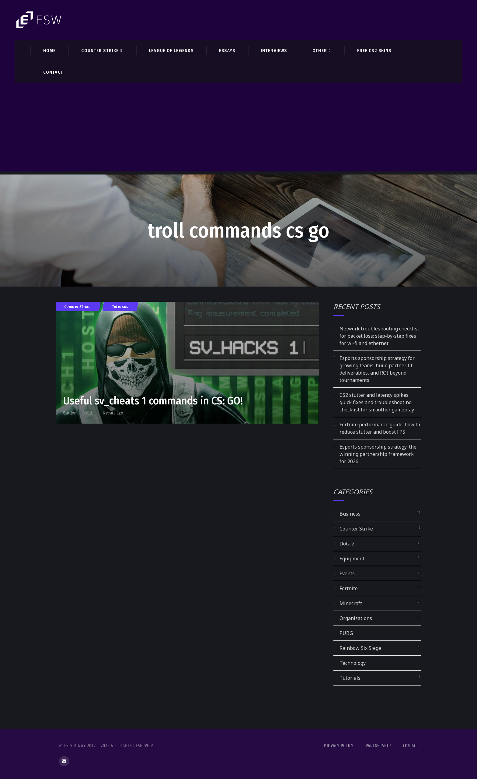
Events (347, 573)
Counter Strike (77, 306)
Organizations (355, 618)
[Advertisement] (238, 128)
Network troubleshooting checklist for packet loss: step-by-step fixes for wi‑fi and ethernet (379, 336)
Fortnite (348, 588)
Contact (410, 746)
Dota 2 (346, 543)
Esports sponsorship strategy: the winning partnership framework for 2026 (377, 454)
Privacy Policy (338, 746)
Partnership (378, 746)
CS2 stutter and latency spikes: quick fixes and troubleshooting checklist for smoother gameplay (376, 402)
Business (349, 513)
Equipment (351, 558)
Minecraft (350, 603)
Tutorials (120, 306)
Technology (352, 663)
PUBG (346, 633)
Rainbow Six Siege (360, 648)
